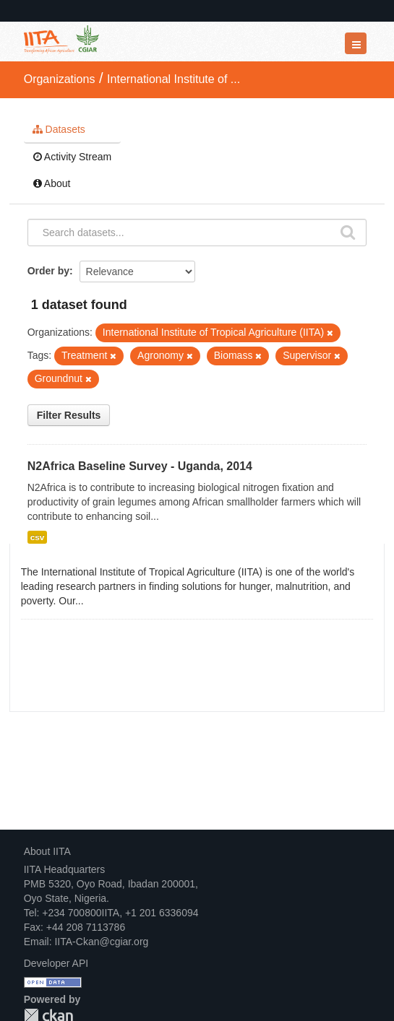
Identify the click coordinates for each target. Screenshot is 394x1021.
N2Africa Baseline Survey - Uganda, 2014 (139, 466)
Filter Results (69, 415)
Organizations (59, 79)
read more (109, 601)
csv (37, 537)
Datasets (59, 129)
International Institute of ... (173, 79)
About (52, 183)
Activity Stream (72, 156)
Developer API (56, 963)
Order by (48, 271)
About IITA (47, 851)
